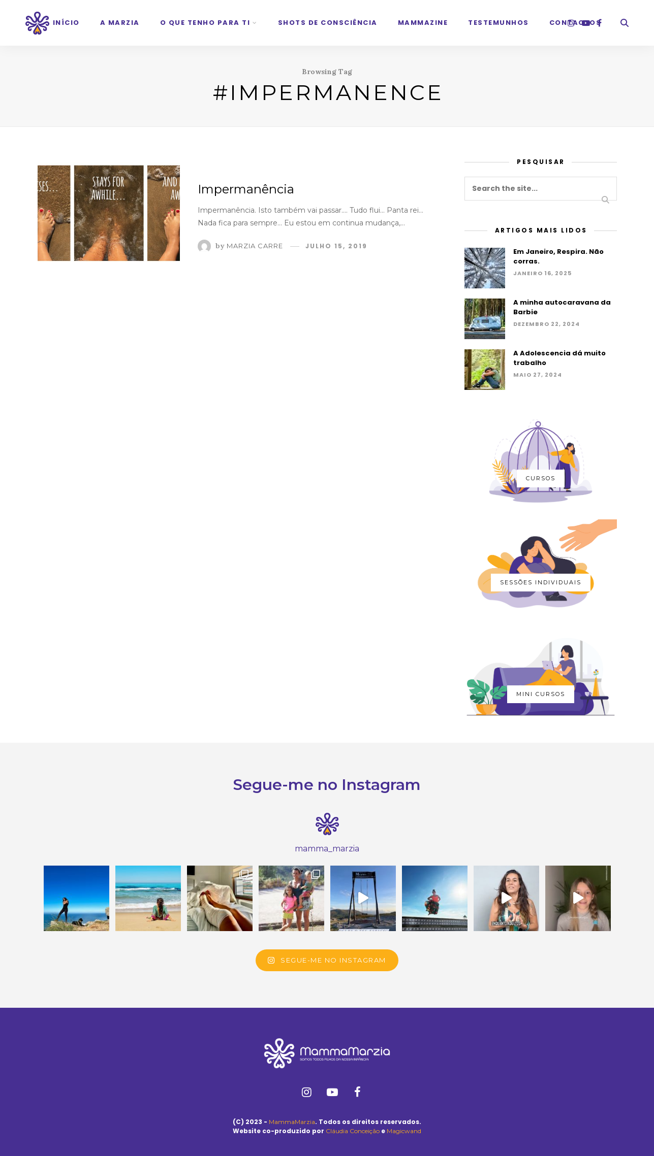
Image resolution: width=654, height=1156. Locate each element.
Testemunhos (498, 22)
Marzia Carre (255, 246)
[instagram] (571, 23)
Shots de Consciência (328, 22)
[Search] (624, 23)
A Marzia (120, 22)
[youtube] (586, 23)
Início (66, 22)
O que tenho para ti (205, 22)
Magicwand (404, 1131)
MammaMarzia (292, 1122)
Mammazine (423, 22)
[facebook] (599, 23)
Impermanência (246, 189)
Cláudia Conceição (353, 1131)
